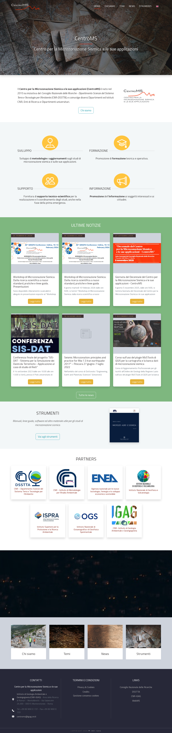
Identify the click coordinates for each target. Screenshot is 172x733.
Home (97, 6)
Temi (122, 6)
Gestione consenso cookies (86, 695)
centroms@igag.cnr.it (26, 716)
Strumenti (145, 6)
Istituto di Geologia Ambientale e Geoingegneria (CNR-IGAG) (32, 695)
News (132, 6)
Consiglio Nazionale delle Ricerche (136, 687)
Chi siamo (110, 6)
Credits (86, 691)
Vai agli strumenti (48, 436)
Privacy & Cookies (85, 687)
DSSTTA (136, 691)
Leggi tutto (35, 301)
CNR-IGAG (136, 696)
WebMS (136, 700)
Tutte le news (86, 395)
